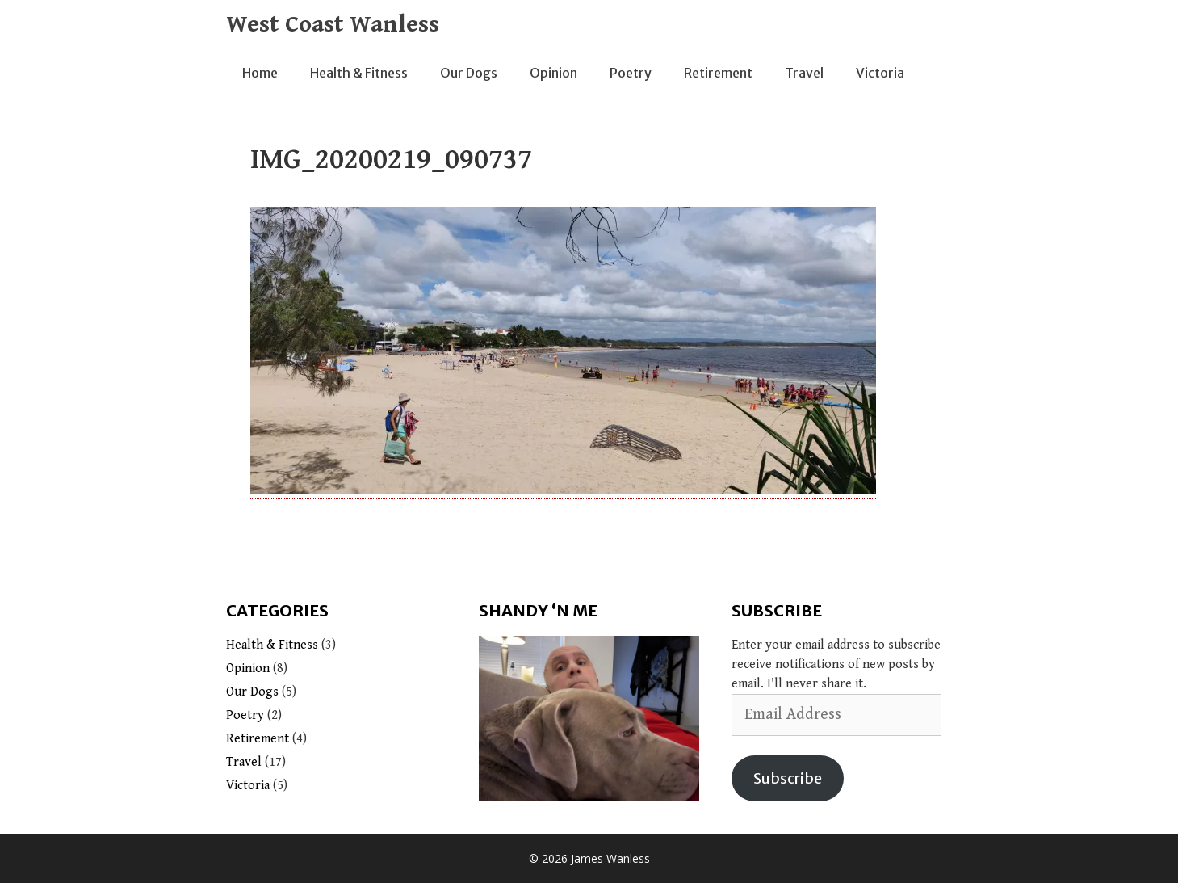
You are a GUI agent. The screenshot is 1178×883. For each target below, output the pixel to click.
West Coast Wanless (332, 24)
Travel (804, 73)
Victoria (880, 73)
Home (260, 73)
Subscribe (787, 778)
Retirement (718, 73)
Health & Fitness (359, 73)
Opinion (553, 73)
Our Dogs (468, 73)
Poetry (631, 73)
